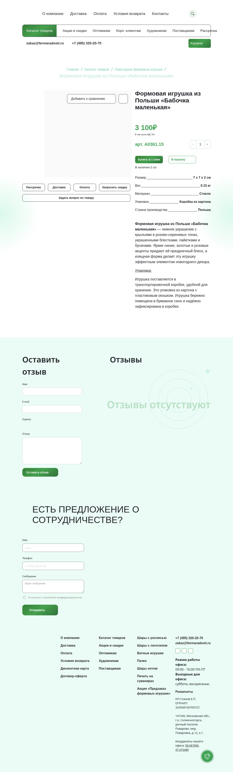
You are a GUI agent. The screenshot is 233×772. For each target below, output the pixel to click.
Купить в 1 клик (149, 159)
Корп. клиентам (128, 31)
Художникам (156, 31)
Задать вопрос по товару (76, 197)
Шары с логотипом (152, 645)
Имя (24, 384)
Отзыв (26, 433)
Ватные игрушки (150, 653)
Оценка (26, 419)
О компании (52, 13)
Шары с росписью (152, 638)
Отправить (37, 610)
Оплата (100, 13)
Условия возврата (129, 13)
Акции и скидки (75, 31)
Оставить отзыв (37, 472)
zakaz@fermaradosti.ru (45, 43)
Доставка (78, 13)
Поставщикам (183, 31)
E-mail (25, 401)
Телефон (27, 558)
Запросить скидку (114, 187)
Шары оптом (147, 668)
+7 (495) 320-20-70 (86, 43)
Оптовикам (101, 31)
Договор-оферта (74, 676)
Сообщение (29, 576)
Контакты (160, 13)
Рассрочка (208, 31)
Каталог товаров (40, 31)
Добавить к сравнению (88, 98)
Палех (142, 661)
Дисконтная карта (75, 668)
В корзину (178, 159)
